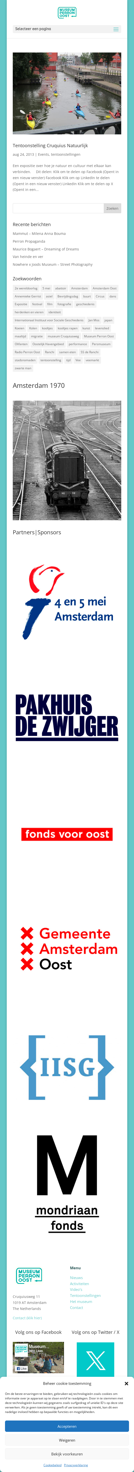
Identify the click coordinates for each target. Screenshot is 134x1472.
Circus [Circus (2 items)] (100, 296)
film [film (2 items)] (49, 304)
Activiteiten (79, 1283)
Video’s (76, 1289)
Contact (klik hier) (27, 1318)
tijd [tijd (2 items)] (68, 360)
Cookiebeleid (53, 1465)
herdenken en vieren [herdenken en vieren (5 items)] (29, 312)
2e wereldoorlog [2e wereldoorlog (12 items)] (26, 288)
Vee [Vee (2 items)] (78, 360)
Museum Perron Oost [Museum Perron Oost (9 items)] (99, 336)
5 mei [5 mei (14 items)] (46, 288)
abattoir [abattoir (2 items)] (60, 288)
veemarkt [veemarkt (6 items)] (92, 360)
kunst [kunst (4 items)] (86, 328)
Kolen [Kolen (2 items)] (33, 328)
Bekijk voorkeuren (67, 1453)
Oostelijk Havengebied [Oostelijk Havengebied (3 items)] (48, 344)
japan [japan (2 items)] (108, 320)
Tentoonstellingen (85, 1295)
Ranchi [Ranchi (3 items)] (49, 352)
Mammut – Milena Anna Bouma (39, 233)
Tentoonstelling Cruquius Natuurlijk (50, 145)
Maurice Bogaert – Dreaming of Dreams (46, 249)
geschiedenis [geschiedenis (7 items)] (85, 304)
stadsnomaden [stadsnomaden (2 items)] (25, 360)
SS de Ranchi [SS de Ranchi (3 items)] (89, 352)
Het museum (81, 1301)
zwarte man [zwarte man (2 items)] (23, 368)
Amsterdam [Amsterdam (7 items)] (79, 288)
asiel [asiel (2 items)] (49, 296)
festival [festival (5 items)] (37, 304)
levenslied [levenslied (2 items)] (102, 328)
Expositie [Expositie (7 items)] (21, 304)
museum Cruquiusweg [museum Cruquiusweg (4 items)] (63, 336)
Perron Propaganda (29, 241)
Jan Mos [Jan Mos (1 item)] (94, 320)
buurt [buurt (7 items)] (87, 296)
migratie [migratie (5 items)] (37, 336)
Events (43, 154)
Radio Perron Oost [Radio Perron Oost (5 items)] (27, 352)
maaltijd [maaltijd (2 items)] (20, 336)
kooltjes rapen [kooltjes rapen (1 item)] (68, 328)
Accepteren (67, 1426)
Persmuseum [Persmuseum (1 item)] (101, 344)
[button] (126, 1383)
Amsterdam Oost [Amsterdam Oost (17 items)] (104, 288)
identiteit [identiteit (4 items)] (54, 312)
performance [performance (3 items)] (78, 344)
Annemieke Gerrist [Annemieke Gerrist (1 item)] (28, 296)
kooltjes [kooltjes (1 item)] (47, 328)
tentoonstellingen (65, 154)
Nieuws (76, 1277)
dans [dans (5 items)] (113, 296)
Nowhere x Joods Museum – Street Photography (52, 264)
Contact (76, 1307)
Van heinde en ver (28, 256)
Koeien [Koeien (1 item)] (19, 328)
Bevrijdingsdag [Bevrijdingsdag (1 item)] (68, 296)
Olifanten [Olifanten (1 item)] (21, 344)
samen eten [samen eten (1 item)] (67, 352)
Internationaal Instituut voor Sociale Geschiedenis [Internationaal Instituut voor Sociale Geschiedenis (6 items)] (49, 320)
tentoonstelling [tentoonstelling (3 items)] (50, 360)
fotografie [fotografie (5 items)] (64, 304)
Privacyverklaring (76, 1465)
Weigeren (67, 1440)
